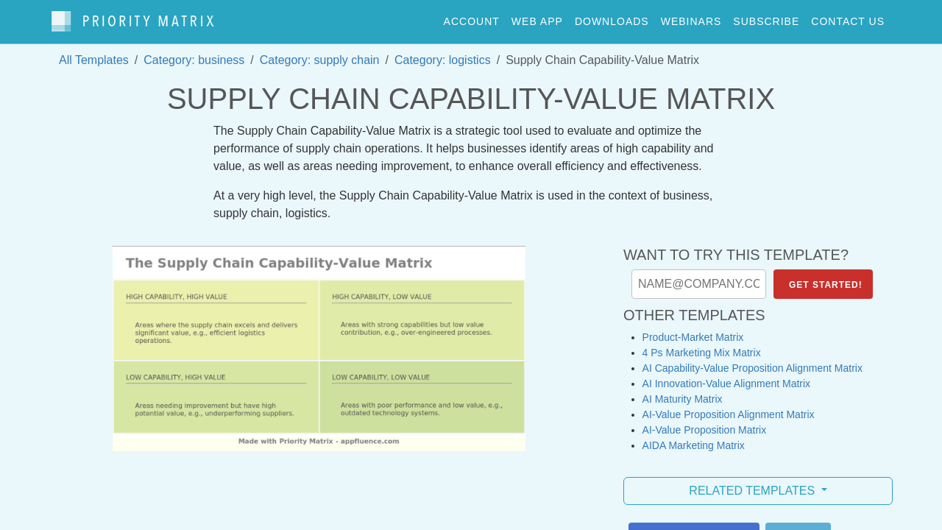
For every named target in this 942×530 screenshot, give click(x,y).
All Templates (94, 52)
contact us (848, 18)
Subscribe (766, 18)
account (472, 18)
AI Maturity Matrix (682, 392)
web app (537, 18)
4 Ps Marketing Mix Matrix (701, 345)
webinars (691, 18)
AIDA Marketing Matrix (693, 438)
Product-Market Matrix (693, 330)
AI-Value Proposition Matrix (704, 422)
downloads (612, 18)
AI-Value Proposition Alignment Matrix (728, 407)
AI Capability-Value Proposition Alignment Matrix (752, 361)
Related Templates (753, 483)
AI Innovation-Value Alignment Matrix (726, 376)
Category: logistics (442, 52)
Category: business (194, 52)
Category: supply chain (320, 52)
